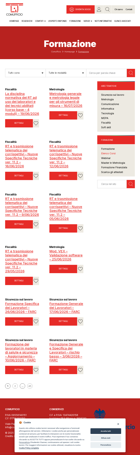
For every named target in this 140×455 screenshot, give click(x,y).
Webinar (106, 158)
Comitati (39, 21)
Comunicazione (110, 104)
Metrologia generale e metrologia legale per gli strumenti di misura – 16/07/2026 (65, 100)
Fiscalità (11, 89)
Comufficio (56, 51)
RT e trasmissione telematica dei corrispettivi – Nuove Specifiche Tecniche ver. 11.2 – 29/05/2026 (21, 261)
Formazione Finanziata (114, 167)
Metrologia (57, 89)
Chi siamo (118, 9)
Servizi (87, 21)
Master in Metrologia (113, 162)
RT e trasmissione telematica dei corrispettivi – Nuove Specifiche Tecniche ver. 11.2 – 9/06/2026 (22, 207)
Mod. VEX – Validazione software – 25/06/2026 (66, 255)
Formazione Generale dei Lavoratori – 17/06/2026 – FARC (66, 308)
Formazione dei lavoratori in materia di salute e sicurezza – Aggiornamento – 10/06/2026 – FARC (21, 352)
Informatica (107, 108)
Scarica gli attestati (112, 172)
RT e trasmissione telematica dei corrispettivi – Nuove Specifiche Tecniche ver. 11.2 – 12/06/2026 (65, 156)
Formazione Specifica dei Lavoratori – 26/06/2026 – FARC (22, 308)
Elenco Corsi (108, 153)
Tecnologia (107, 113)
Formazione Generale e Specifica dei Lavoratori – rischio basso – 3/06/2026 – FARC (66, 352)
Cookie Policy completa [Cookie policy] (29, 448)
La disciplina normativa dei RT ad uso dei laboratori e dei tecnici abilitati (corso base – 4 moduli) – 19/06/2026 (22, 104)
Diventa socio (83, 9)
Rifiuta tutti (105, 438)
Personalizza (24, 442)
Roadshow (27, 21)
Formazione (75, 21)
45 (29, 386)
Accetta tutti (106, 431)
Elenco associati (122, 21)
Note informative (103, 21)
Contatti (129, 9)
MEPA (104, 118)
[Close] (118, 424)
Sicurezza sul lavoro (20, 299)
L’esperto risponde (57, 21)
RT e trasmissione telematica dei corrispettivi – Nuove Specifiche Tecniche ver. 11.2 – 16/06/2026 (21, 156)
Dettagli (19, 123)
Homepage (14, 21)
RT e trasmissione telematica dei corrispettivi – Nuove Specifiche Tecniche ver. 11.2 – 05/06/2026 (65, 209)
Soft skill (106, 127)
